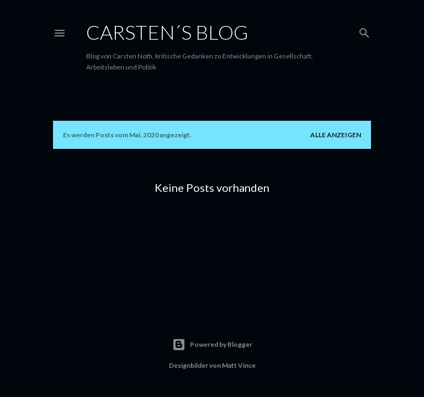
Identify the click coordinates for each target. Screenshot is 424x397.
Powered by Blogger (212, 344)
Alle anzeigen (335, 135)
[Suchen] (364, 30)
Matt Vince (239, 365)
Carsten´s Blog (167, 32)
